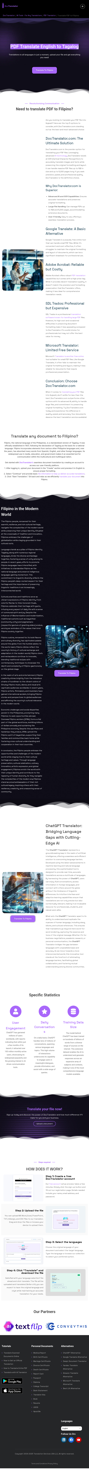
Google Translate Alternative (75, 1360)
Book (35, 1401)
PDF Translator (52, 15)
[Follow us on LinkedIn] (64, 1442)
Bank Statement (40, 1393)
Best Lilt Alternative (71, 1391)
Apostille (37, 1414)
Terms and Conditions (39, 1466)
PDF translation (78, 275)
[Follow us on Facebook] (71, 1442)
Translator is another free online (69, 356)
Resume (36, 1406)
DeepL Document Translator (75, 1364)
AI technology (61, 156)
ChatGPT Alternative (71, 1355)
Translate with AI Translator (15, 1375)
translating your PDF (71, 392)
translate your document (70, 479)
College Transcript (41, 1389)
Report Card (38, 1376)
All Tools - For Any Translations (30, 15)
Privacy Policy (53, 1466)
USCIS (35, 1410)
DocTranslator (9, 15)
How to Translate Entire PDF (15, 1371)
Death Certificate (41, 1372)
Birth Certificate (40, 1360)
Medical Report (39, 1355)
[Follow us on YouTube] (78, 1442)
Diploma (36, 1385)
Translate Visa (39, 1397)
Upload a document (44, 1126)
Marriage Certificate (42, 1364)
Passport (37, 1381)
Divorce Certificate (41, 1368)
